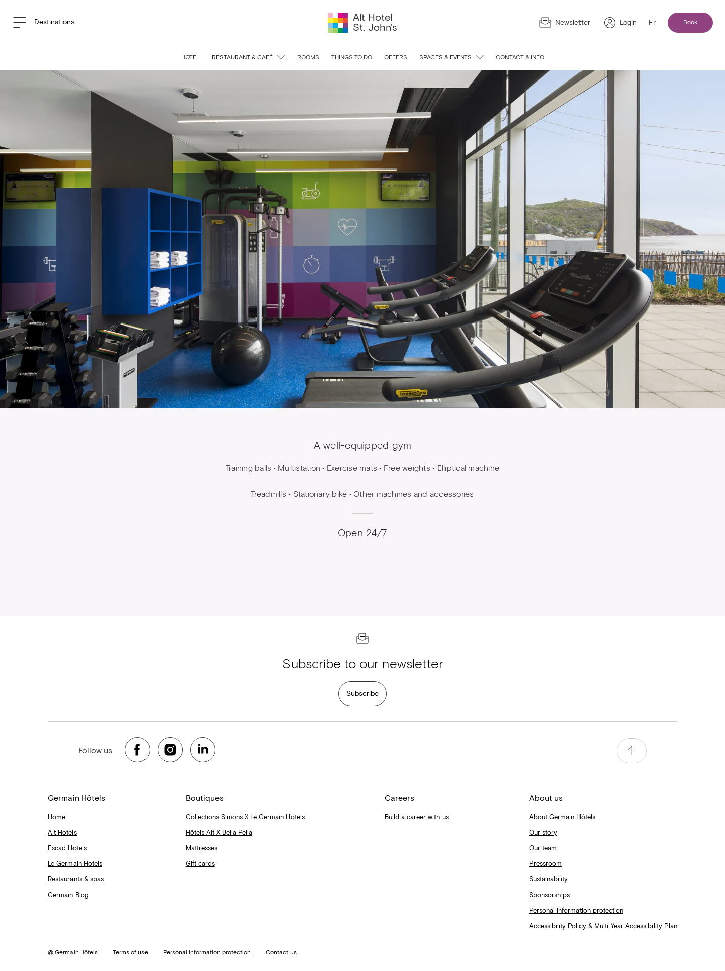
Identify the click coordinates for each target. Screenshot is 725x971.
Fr (652, 22)
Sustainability (548, 879)
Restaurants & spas (76, 879)
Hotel (190, 58)
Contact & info (520, 58)
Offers (395, 58)
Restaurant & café (248, 58)
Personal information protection (576, 911)
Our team (543, 848)
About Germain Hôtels (562, 817)
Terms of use (130, 953)
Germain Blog (68, 895)
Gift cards (200, 864)
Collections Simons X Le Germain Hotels (245, 817)
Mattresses (202, 848)
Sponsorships (549, 895)
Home (56, 817)
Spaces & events (451, 58)
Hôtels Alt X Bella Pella (219, 833)
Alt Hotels (62, 833)
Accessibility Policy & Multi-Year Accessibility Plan (603, 926)
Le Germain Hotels (75, 864)
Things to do (351, 58)
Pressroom (545, 864)
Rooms (308, 58)
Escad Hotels (67, 848)
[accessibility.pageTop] (632, 750)
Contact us (281, 953)
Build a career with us (417, 817)
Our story (543, 833)
